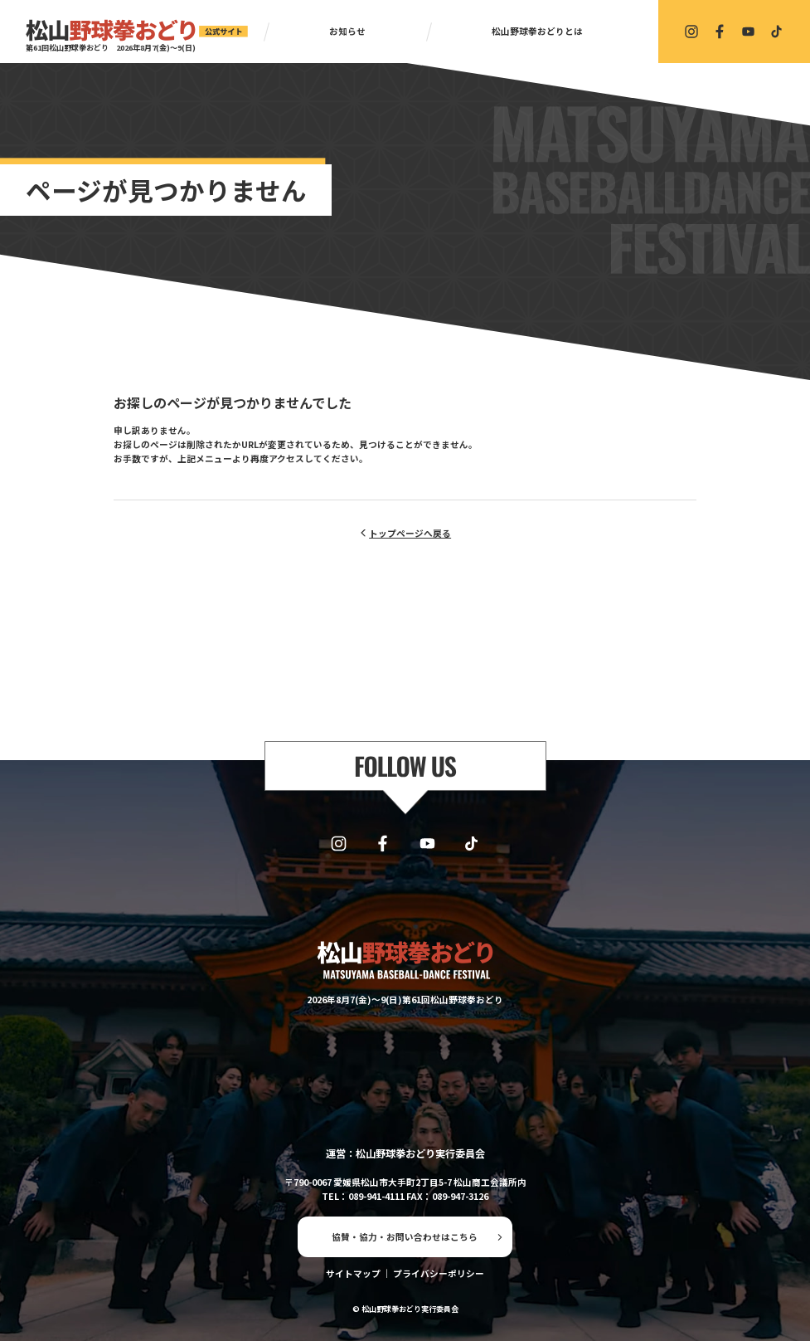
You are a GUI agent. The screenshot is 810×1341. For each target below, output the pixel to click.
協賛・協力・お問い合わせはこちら (405, 1237)
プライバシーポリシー (438, 1273)
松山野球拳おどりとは (537, 31)
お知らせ (347, 31)
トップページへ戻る (410, 533)
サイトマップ (353, 1273)
